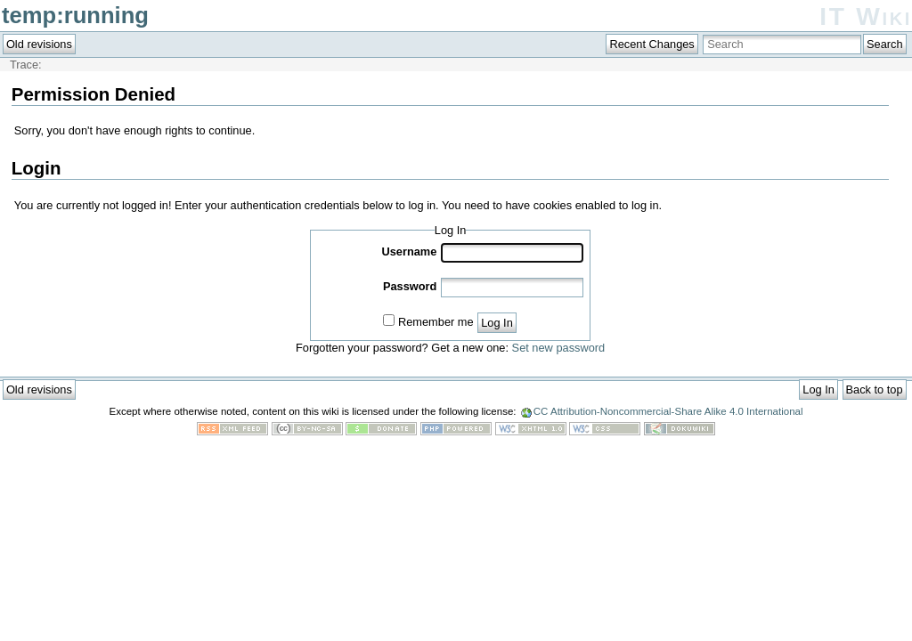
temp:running (75, 15)
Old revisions (39, 44)
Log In (497, 322)
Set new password (559, 347)
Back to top (874, 389)
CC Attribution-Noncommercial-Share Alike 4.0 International (668, 411)
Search (885, 44)
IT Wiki (865, 16)
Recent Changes (651, 44)
